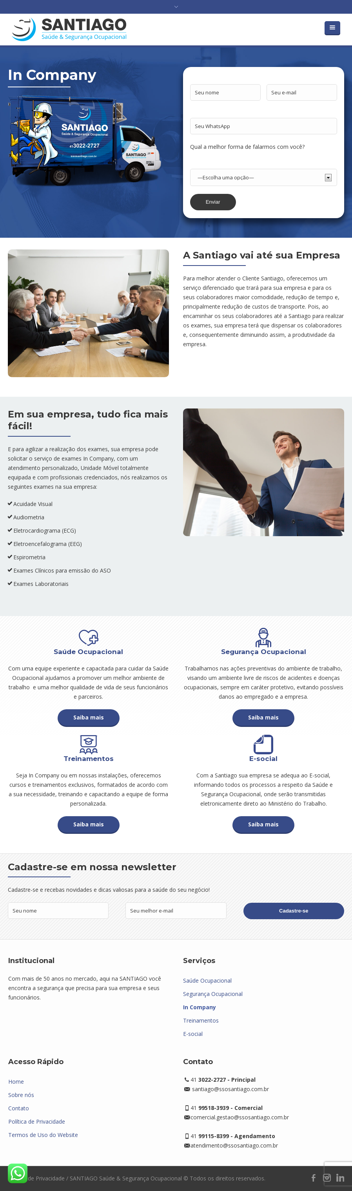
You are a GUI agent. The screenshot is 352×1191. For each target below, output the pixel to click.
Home (16, 1081)
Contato (18, 1108)
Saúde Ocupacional (207, 980)
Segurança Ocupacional (213, 994)
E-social (193, 1033)
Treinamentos (201, 1020)
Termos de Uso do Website (43, 1135)
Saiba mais (88, 717)
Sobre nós (21, 1095)
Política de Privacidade (36, 1121)
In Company (199, 1007)
